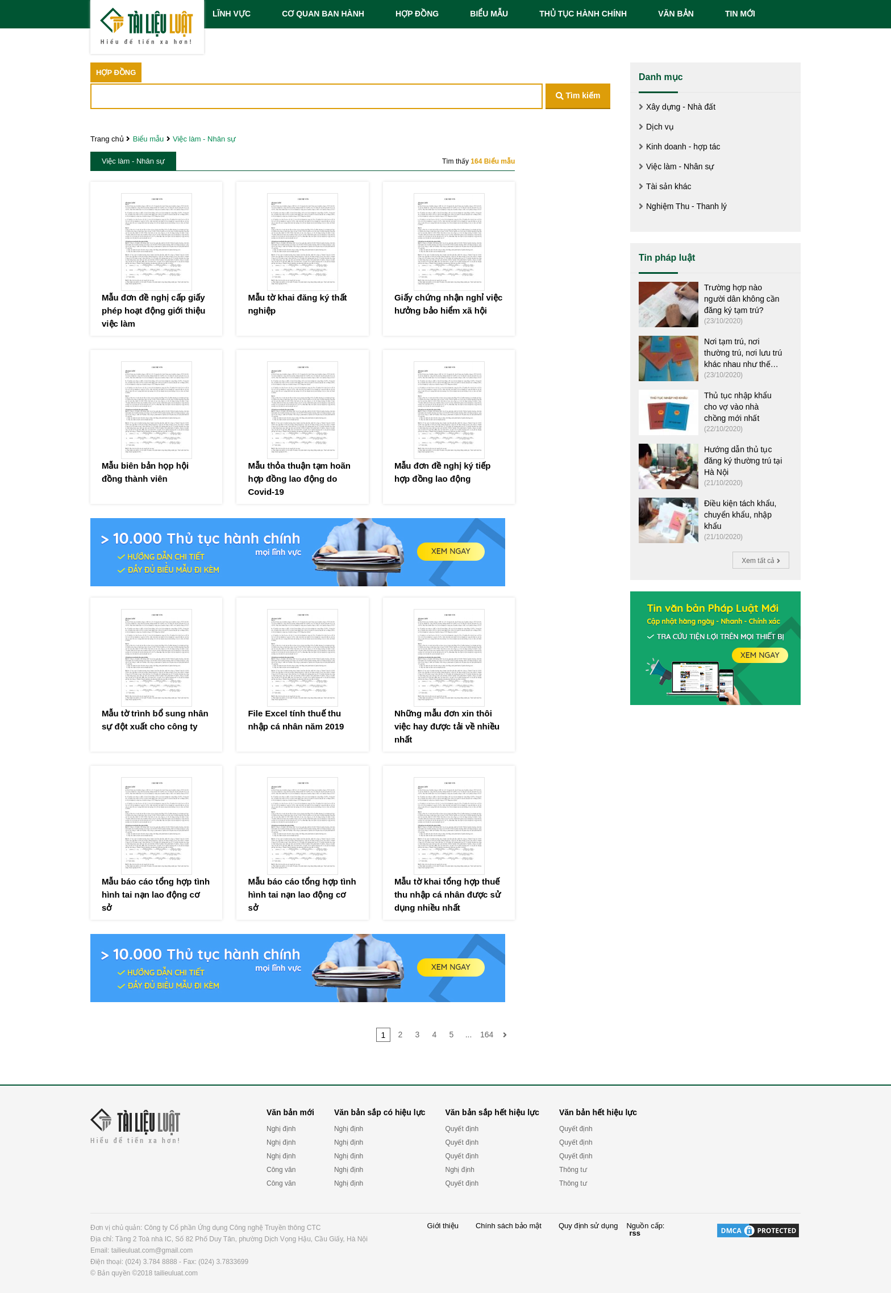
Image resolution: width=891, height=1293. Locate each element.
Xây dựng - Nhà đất (680, 106)
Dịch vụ (660, 126)
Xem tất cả (761, 561)
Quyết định (461, 1129)
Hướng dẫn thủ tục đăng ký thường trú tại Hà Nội (743, 461)
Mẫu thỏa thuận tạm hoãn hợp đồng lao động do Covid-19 (299, 479)
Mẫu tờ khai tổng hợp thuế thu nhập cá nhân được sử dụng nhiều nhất (447, 894)
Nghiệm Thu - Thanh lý (686, 206)
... (468, 1034)
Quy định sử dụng (588, 1226)
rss (634, 1233)
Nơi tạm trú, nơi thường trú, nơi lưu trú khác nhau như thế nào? (743, 353)
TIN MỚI (740, 13)
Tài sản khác (669, 186)
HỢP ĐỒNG (417, 13)
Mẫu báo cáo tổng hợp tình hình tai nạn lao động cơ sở (156, 894)
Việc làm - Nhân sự (204, 139)
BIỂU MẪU (489, 13)
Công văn (281, 1170)
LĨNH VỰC (232, 13)
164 (486, 1034)
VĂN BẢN (676, 13)
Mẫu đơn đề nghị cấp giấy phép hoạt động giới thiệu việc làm (153, 310)
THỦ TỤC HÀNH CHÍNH (583, 13)
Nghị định (281, 1129)
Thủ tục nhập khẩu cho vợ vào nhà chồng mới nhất (738, 407)
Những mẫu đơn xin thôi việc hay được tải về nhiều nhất (446, 726)
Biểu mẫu (148, 139)
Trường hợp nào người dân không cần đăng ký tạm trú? (742, 299)
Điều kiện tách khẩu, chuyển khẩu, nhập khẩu (740, 515)
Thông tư (573, 1170)
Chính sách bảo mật (509, 1226)
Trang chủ (107, 139)
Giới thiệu (443, 1226)
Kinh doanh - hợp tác (683, 146)
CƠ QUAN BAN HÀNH (323, 13)
